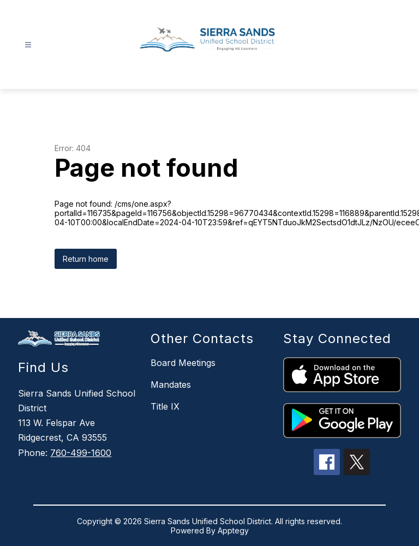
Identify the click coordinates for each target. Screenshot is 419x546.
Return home (86, 258)
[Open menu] (28, 45)
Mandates (171, 384)
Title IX (165, 406)
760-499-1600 (80, 452)
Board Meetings (183, 362)
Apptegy (233, 530)
